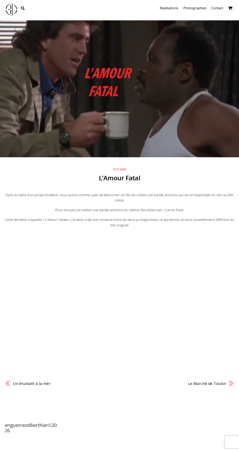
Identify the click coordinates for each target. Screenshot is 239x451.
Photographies (195, 8)
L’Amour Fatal (119, 177)
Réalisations (169, 8)
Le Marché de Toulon (207, 383)
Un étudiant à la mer (32, 383)
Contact (218, 8)
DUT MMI (119, 169)
